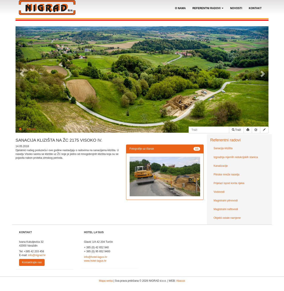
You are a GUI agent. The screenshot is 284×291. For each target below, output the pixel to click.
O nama (180, 8)
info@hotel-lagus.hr (95, 257)
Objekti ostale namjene (227, 217)
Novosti (236, 8)
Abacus (180, 280)
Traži (236, 129)
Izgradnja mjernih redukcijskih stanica (236, 157)
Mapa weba (106, 280)
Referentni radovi (207, 8)
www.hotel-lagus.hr (95, 260)
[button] (22, 73)
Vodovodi (219, 191)
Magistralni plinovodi (226, 200)
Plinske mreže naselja (227, 174)
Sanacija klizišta (223, 148)
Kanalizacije (221, 165)
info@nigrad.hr (37, 255)
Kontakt (255, 8)
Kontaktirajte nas (32, 262)
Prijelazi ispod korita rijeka (229, 183)
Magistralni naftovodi (226, 209)
